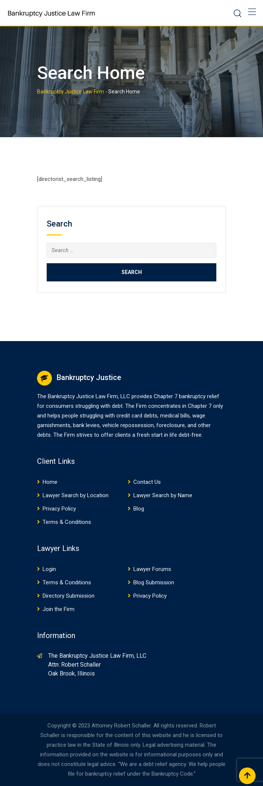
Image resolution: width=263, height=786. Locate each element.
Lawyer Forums (152, 569)
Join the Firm (58, 609)
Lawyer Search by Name (162, 495)
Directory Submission (68, 595)
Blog (138, 508)
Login (49, 569)
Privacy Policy (59, 508)
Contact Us (147, 482)
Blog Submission (153, 582)
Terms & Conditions (67, 522)
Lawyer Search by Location (76, 495)
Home (50, 482)
